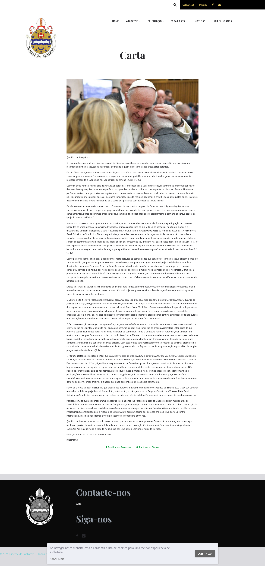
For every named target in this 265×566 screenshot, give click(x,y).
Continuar (205, 553)
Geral (79, 503)
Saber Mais (57, 559)
